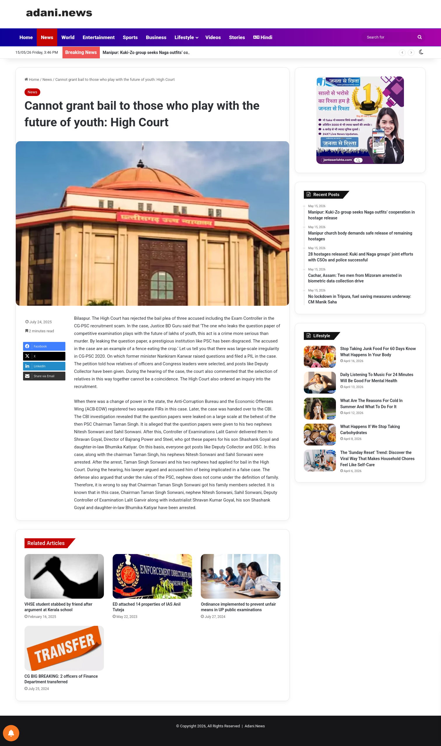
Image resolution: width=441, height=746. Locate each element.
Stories (237, 37)
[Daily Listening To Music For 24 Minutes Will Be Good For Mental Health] (320, 383)
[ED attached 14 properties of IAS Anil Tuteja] (152, 576)
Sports (130, 37)
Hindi (263, 37)
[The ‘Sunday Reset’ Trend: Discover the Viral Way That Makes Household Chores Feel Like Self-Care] (320, 460)
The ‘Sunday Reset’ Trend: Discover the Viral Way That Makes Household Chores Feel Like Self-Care (377, 458)
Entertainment (99, 37)
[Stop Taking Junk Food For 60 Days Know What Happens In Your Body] (320, 357)
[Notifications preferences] (11, 733)
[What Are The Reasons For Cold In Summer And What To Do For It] (320, 409)
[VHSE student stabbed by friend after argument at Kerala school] (64, 576)
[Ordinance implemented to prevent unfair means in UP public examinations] (240, 576)
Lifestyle (184, 37)
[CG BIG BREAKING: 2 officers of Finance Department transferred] (64, 648)
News (47, 37)
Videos (213, 37)
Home (26, 37)
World (67, 37)
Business (156, 37)
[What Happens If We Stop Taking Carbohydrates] (320, 434)
